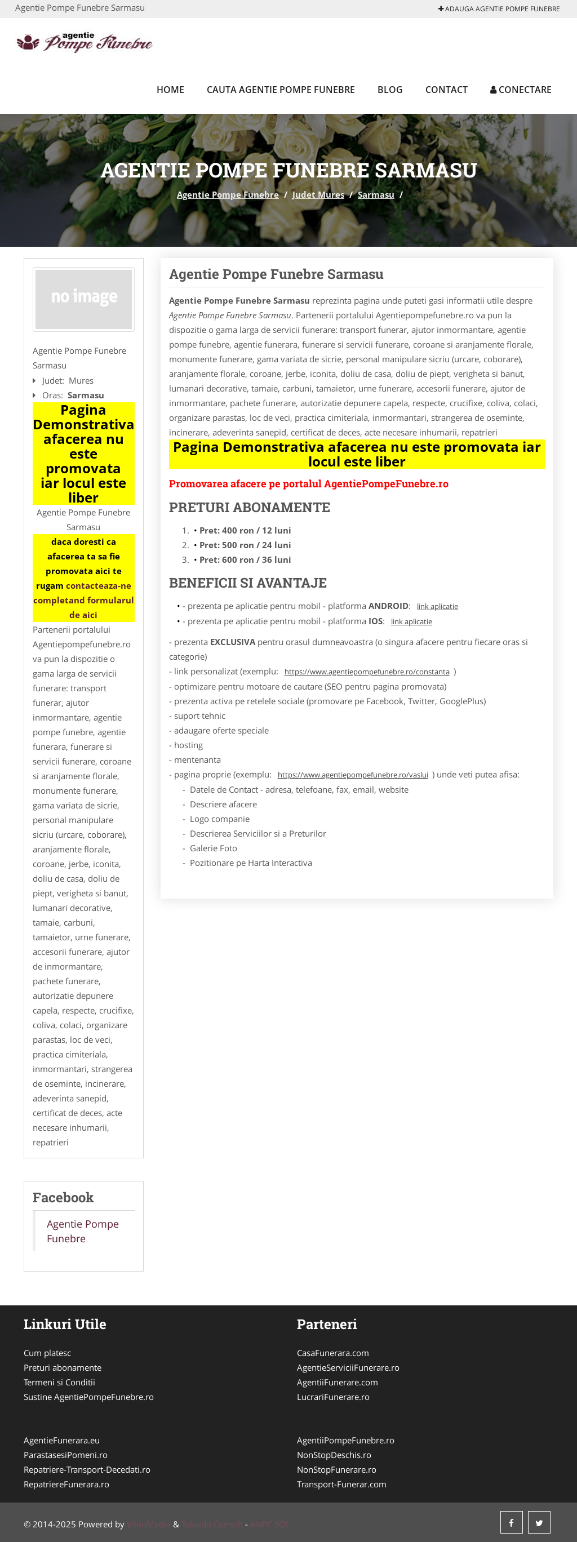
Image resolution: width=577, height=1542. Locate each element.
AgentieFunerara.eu (62, 1440)
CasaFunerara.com (333, 1352)
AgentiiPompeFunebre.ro (345, 1440)
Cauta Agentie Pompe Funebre (281, 89)
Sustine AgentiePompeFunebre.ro (89, 1396)
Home (170, 89)
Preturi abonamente (62, 1367)
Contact (446, 89)
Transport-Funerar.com (342, 1484)
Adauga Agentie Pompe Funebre (499, 9)
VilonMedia (149, 1524)
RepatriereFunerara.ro (66, 1484)
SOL (282, 1524)
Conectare (521, 89)
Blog (390, 89)
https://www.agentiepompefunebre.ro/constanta (367, 671)
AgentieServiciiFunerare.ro (348, 1367)
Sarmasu (376, 194)
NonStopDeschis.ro (334, 1454)
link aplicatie (437, 606)
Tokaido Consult (212, 1524)
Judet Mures (318, 194)
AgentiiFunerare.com (337, 1382)
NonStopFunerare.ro (336, 1469)
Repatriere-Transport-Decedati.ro (87, 1469)
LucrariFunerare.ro (333, 1396)
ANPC (261, 1524)
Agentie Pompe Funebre (228, 194)
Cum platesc (47, 1352)
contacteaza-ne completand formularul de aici (83, 600)
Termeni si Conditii (59, 1382)
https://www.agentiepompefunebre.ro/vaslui (353, 775)
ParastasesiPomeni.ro (66, 1454)
